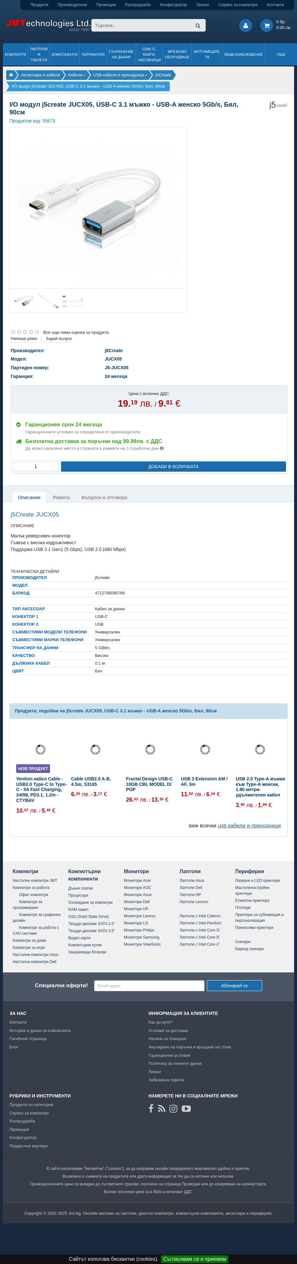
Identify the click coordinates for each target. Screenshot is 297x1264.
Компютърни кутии (85, 945)
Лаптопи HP (190, 895)
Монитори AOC (137, 887)
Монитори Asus (138, 895)
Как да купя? (160, 1022)
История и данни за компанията (40, 1030)
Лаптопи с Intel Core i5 (199, 937)
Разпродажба (138, 4)
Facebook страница (27, 1038)
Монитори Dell (137, 902)
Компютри (15, 54)
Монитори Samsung (141, 937)
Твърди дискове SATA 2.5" (91, 923)
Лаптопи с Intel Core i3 (199, 930)
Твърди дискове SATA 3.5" (91, 931)
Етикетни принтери (252, 900)
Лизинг (202, 4)
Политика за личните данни (175, 1063)
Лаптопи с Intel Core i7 (199, 944)
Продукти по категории (31, 1104)
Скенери (242, 942)
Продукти (39, 4)
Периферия (93, 54)
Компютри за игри (29, 947)
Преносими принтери (254, 927)
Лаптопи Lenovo (193, 902)
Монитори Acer (137, 880)
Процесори (78, 895)
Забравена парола (166, 1079)
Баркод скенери (249, 949)
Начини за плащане (167, 1038)
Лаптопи (189, 871)
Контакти (275, 4)
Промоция (19, 1129)
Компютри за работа (31, 887)
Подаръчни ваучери (28, 1145)
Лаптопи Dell (190, 887)
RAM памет (78, 909)
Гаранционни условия (169, 1055)
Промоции (106, 4)
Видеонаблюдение (243, 54)
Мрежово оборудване (177, 54)
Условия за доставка (168, 1030)
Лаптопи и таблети (39, 54)
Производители (72, 4)
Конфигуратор (173, 4)
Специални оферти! (61, 985)
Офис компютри (33, 895)
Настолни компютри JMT (35, 880)
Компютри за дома (29, 940)
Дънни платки (80, 888)
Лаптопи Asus (191, 880)
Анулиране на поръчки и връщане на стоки (189, 1047)
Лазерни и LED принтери (257, 880)
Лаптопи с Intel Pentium (200, 923)
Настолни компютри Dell (34, 962)
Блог (13, 1047)
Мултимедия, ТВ (207, 54)
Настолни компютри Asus (35, 954)
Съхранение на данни (121, 54)
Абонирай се (234, 985)
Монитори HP (136, 909)
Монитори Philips (139, 930)
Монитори (136, 871)
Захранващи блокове (87, 952)
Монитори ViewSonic (142, 944)
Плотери (243, 907)
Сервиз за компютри (238, 4)
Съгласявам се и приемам (194, 1259)
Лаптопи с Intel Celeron (199, 916)
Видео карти (79, 938)
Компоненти (65, 54)
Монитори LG (136, 923)
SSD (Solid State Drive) (88, 916)
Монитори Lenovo (140, 916)
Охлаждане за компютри (90, 902)
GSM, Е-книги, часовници (149, 54)
